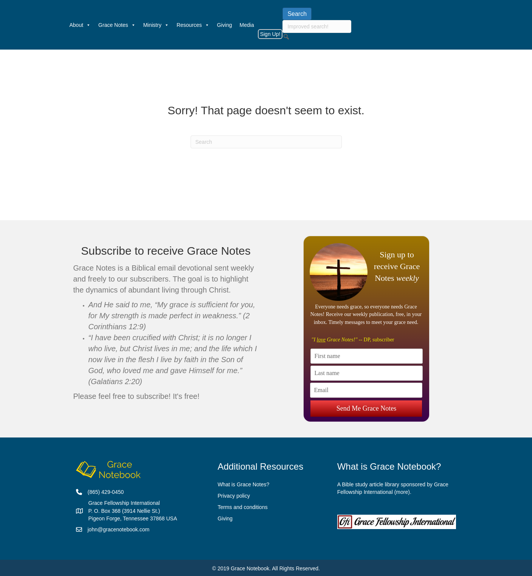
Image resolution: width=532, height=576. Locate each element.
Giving (224, 25)
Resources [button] (193, 25)
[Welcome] (62, 25)
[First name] (366, 356)
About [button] (80, 25)
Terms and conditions (242, 507)
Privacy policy (233, 496)
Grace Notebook (250, 568)
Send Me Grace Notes (366, 408)
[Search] (266, 141)
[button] (286, 36)
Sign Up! (270, 34)
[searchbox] (316, 26)
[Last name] (366, 373)
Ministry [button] (156, 25)
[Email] (366, 390)
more (402, 492)
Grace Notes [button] (117, 25)
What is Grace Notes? (243, 484)
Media (247, 25)
